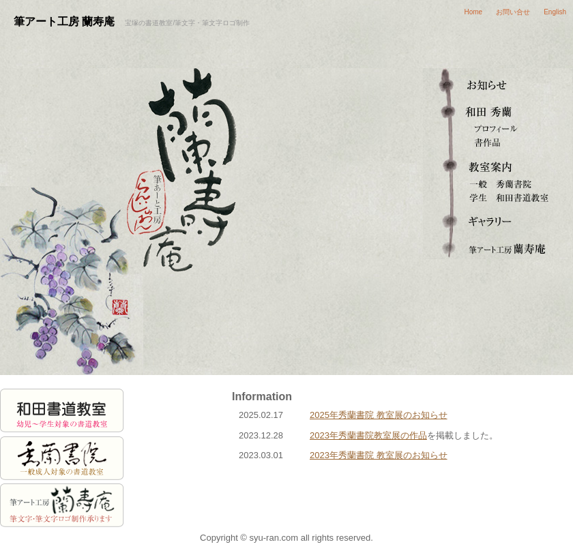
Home (474, 12)
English (555, 12)
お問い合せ (513, 12)
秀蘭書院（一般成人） (498, 184)
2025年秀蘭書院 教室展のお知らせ (378, 415)
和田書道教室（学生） (498, 198)
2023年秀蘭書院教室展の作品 (368, 435)
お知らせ (498, 81)
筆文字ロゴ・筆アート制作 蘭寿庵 (498, 245)
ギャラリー (498, 218)
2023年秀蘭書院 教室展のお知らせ (378, 455)
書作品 (498, 143)
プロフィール (498, 129)
